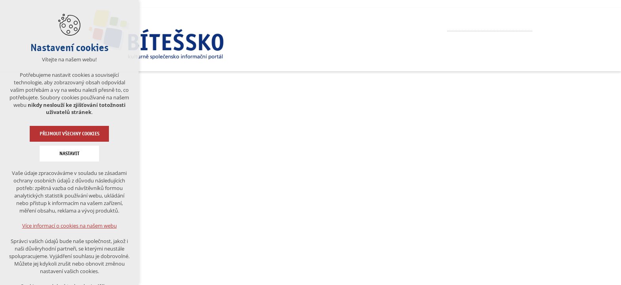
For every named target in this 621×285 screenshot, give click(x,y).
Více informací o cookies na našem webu (69, 225)
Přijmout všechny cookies (69, 134)
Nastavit (69, 153)
